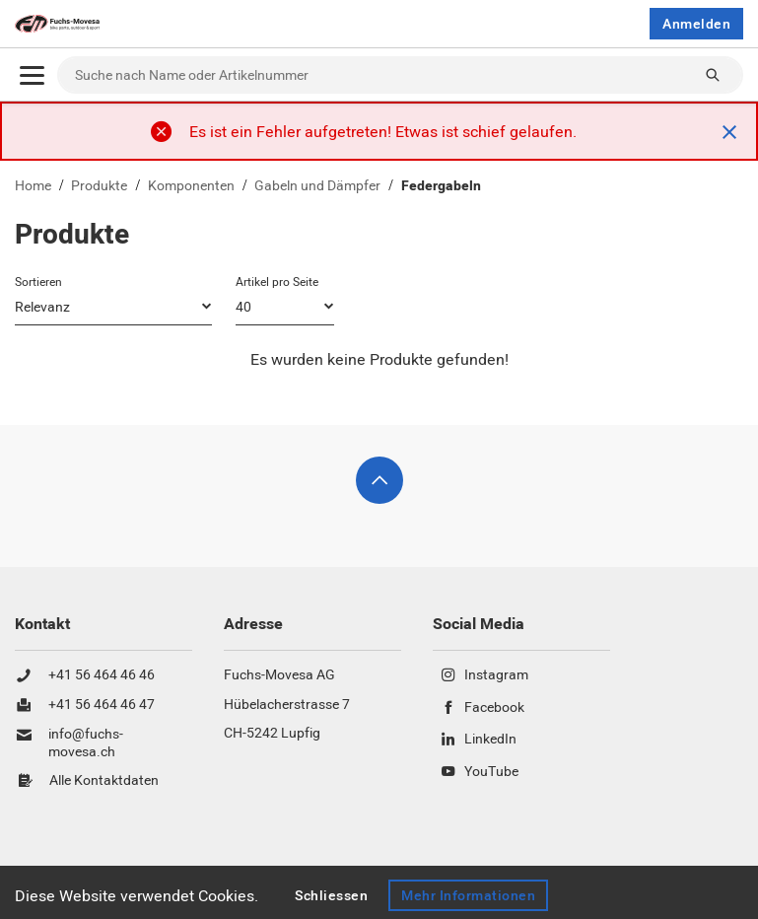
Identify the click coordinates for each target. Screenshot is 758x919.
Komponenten (191, 186)
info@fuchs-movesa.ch (85, 743)
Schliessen (331, 895)
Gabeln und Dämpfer (317, 186)
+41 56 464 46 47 (101, 705)
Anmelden (696, 24)
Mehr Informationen (468, 895)
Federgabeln (441, 186)
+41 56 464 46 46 (101, 675)
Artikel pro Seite (277, 282)
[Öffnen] (32, 75)
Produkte (99, 186)
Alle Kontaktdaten (104, 781)
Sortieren (38, 282)
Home (33, 186)
